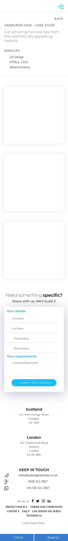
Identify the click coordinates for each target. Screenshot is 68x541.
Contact (13, 511)
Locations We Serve (46, 511)
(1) (40, 515)
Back (58, 18)
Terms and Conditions (46, 507)
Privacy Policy (16, 507)
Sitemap (32, 515)
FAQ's (25, 511)
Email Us (53, 537)
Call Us (18, 537)
